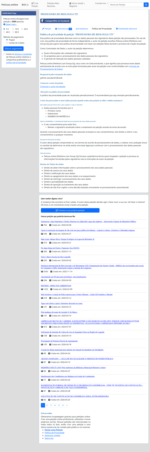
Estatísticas (82, 28)
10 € (17, 29)
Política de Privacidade (102, 28)
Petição (46, 28)
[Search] (126, 4)
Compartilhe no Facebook (54, 21)
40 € (8, 32)
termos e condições (23, 54)
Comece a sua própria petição (70, 210)
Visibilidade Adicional (126, 28)
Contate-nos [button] (100, 3)
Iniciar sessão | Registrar (77, 4)
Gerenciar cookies (52, 435)
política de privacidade (16, 62)
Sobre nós (49, 438)
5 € (7, 29)
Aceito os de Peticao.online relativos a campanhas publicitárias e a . (19, 58)
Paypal (12, 40)
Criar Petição (35, 4)
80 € (17, 32)
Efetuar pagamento (13, 48)
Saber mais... (10, 24)
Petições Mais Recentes (53, 4)
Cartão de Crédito (16, 43)
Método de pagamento (13, 37)
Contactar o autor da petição (52, 86)
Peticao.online (9, 4)
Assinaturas (63, 28)
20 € (26, 29)
